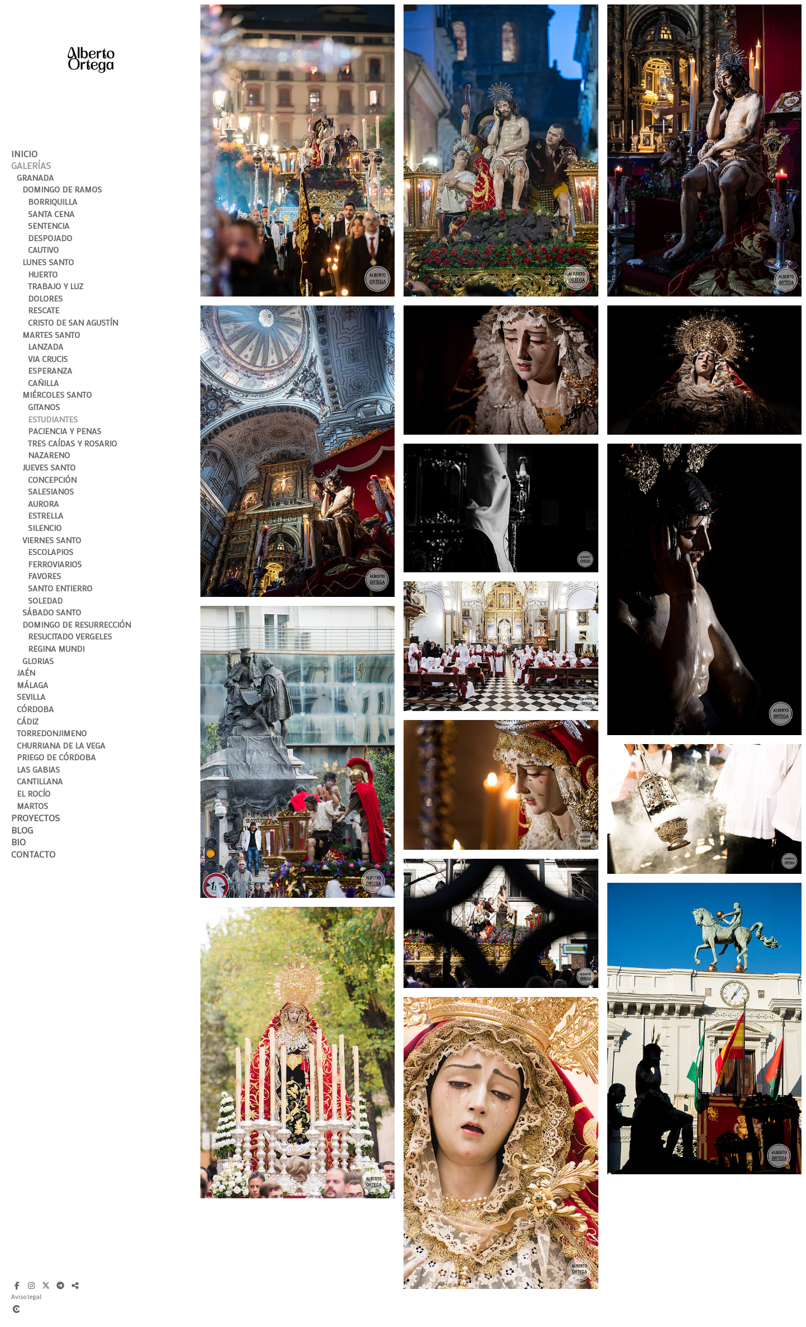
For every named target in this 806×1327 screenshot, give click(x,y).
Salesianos (51, 491)
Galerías (31, 165)
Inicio (24, 153)
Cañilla (43, 383)
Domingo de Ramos (62, 189)
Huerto (43, 274)
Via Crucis (48, 359)
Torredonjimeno (52, 733)
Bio (18, 842)
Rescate (43, 310)
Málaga (32, 685)
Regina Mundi (56, 648)
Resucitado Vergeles (70, 636)
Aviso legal (26, 1296)
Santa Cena (51, 214)
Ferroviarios (55, 564)
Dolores (45, 298)
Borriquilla (52, 201)
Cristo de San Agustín (73, 322)
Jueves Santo (49, 467)
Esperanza (50, 370)
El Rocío (33, 793)
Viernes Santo (51, 540)
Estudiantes (53, 419)
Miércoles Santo (57, 394)
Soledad (45, 600)
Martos (32, 806)
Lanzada (45, 346)
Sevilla (31, 696)
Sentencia (48, 225)
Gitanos (44, 407)
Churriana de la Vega (61, 745)
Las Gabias (38, 769)
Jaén (26, 672)
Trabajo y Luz (55, 286)
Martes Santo (51, 335)
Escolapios (50, 552)
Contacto (33, 854)
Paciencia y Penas (64, 431)
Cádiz (28, 721)
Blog (22, 830)
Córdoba (35, 709)
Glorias (38, 661)
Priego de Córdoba (56, 757)
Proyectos (35, 818)
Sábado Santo (51, 612)
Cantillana (40, 781)
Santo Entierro (60, 588)
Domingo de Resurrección (76, 624)
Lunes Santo (48, 262)
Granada (35, 177)
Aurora (43, 503)
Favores (44, 576)
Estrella (45, 515)
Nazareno (49, 455)
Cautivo (43, 249)
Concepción (52, 479)
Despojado (50, 238)
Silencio (45, 528)
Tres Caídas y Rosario (72, 443)
